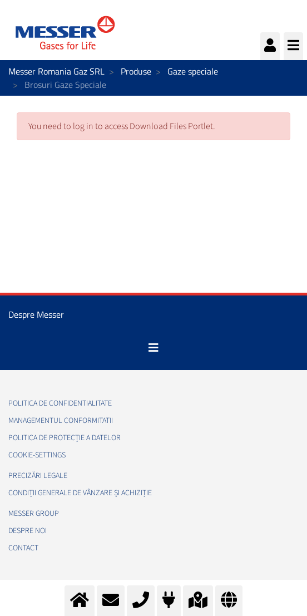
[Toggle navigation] (153, 347)
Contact (23, 548)
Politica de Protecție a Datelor (64, 437)
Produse (136, 71)
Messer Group (33, 513)
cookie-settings (37, 455)
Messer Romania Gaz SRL (56, 71)
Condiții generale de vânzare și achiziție (80, 493)
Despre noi (27, 530)
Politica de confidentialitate (60, 403)
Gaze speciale (192, 71)
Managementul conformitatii (60, 420)
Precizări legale (37, 475)
